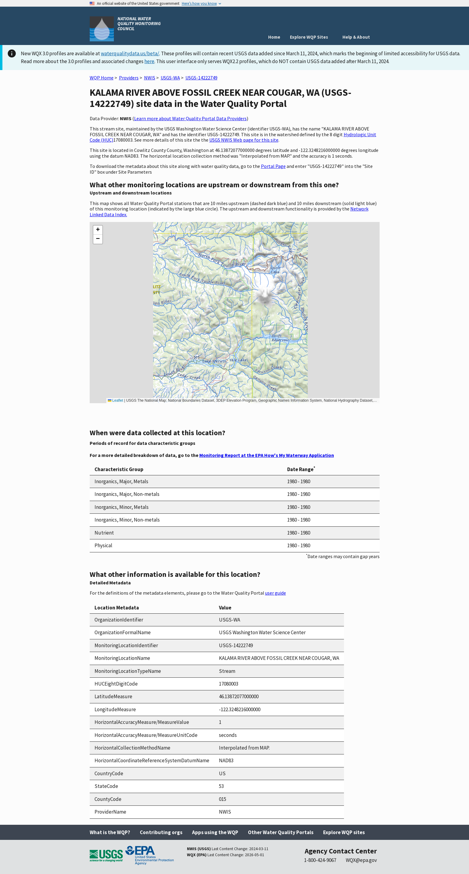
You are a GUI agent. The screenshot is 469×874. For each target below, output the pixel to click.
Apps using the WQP (215, 832)
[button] (97, 230)
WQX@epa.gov (361, 860)
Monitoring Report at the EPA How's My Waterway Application (266, 455)
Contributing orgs (161, 832)
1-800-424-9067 (320, 860)
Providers (129, 78)
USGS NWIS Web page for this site (243, 140)
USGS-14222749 (201, 78)
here (149, 61)
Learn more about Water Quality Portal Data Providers (190, 118)
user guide (275, 593)
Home (274, 37)
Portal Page (273, 166)
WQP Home (102, 78)
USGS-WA (170, 78)
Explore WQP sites (344, 832)
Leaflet (115, 400)
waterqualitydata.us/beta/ (130, 53)
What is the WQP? (110, 832)
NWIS (149, 78)
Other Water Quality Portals (280, 832)
